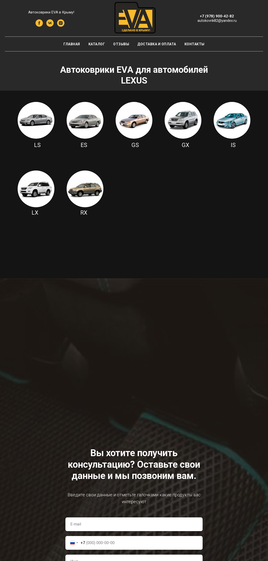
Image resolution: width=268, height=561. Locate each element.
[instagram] (60, 25)
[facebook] (39, 25)
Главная (71, 44)
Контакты (194, 44)
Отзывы (121, 44)
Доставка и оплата (156, 44)
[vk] (50, 25)
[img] (36, 120)
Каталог (96, 44)
